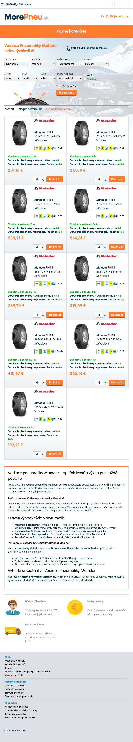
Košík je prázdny (115, 16)
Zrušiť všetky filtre (66, 86)
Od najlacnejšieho (58, 109)
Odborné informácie (16, 681)
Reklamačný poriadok (15, 714)
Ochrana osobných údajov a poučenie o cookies (28, 671)
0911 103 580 (7, 4)
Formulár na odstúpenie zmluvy (20, 717)
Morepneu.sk (26, 14)
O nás (8, 657)
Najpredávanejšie (31, 109)
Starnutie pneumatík (14, 692)
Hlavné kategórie (66, 31)
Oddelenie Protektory (15, 660)
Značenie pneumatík (15, 685)
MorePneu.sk (18, 730)
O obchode (11, 703)
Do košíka (55, 179)
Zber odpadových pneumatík (18, 696)
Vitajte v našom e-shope (16, 706)
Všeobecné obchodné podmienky (21, 710)
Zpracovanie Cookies (15, 675)
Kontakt (8, 668)
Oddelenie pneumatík (15, 664)
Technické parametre (15, 689)
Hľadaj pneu (66, 92)
